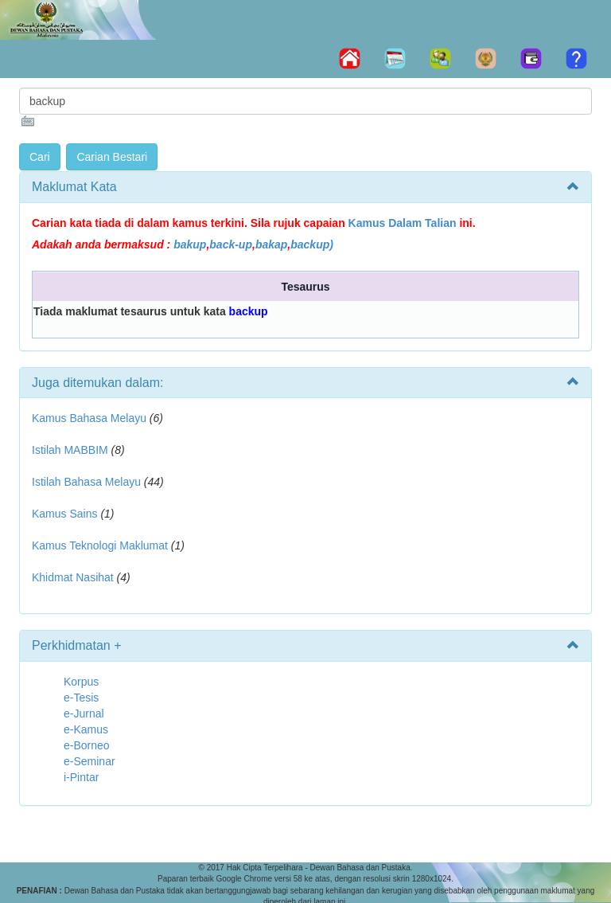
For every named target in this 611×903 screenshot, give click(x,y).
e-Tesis (81, 697)
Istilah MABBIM (70, 450)
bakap (271, 244)
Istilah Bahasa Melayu (86, 481)
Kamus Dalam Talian (402, 223)
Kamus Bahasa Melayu (91, 418)
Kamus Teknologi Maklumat (100, 545)
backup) (311, 244)
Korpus (81, 681)
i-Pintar (81, 777)
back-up (230, 244)
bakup (189, 244)
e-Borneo (87, 745)
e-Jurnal (84, 713)
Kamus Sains (64, 513)
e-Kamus (86, 729)
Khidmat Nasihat (73, 577)
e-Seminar (89, 761)
